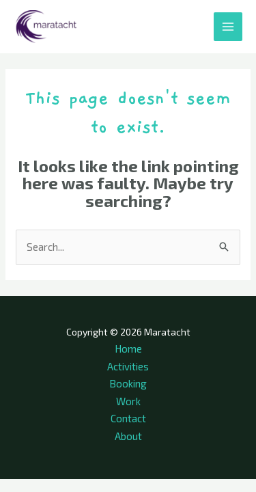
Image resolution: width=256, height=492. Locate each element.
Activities (128, 366)
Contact (128, 418)
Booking (128, 383)
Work (128, 401)
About (128, 436)
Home (128, 348)
